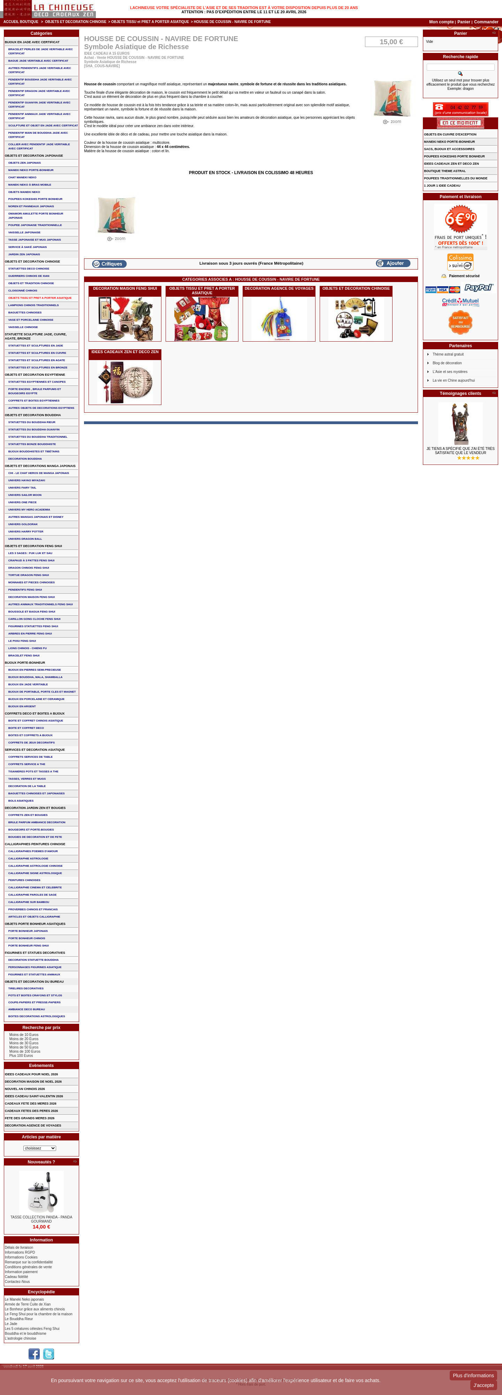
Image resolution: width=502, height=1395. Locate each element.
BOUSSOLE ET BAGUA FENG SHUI (31, 611)
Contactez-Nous (17, 1282)
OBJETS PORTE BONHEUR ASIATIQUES (35, 924)
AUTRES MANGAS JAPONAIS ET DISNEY (35, 517)
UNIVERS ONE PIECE (22, 502)
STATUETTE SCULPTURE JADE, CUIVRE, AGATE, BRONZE (36, 336)
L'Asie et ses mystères (450, 372)
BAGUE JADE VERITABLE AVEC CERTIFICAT (38, 60)
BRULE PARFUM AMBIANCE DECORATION (37, 822)
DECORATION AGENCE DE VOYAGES (279, 288)
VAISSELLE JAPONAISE (24, 232)
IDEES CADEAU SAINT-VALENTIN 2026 (34, 1096)
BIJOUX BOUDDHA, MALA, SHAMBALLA (35, 677)
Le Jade (11, 1324)
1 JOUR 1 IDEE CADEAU (442, 185)
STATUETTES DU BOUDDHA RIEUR (31, 422)
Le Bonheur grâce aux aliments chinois (35, 1309)
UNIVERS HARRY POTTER (25, 531)
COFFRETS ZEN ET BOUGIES (28, 815)
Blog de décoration (447, 363)
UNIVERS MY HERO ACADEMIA (29, 509)
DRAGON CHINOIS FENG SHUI (28, 567)
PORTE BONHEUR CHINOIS (26, 938)
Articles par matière (41, 1137)
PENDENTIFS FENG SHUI (25, 589)
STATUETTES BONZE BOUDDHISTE (32, 444)
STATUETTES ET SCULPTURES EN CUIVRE (37, 352)
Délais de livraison (19, 1247)
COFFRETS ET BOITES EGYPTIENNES (34, 400)
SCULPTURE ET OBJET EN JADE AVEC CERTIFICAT (43, 125)
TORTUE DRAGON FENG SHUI (28, 575)
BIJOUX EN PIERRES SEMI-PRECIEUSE (34, 669)
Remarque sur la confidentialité (29, 1262)
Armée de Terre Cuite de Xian (28, 1304)
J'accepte (483, 1385)
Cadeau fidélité (16, 1277)
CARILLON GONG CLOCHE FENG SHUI (34, 619)
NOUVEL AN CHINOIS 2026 (25, 1089)
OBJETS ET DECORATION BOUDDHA (33, 415)
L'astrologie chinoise (20, 1338)
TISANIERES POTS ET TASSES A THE (33, 771)
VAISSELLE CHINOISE (23, 327)
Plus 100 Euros (21, 1056)
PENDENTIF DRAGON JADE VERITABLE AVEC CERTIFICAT (39, 93)
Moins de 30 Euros (23, 1043)
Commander (486, 22)
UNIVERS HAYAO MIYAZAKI (26, 480)
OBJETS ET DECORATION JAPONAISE (34, 155)
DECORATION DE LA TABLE (27, 786)
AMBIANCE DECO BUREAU (26, 1009)
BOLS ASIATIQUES (20, 800)
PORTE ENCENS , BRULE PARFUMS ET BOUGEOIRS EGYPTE (34, 391)
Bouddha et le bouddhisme (25, 1333)
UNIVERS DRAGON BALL (25, 538)
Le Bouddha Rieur (19, 1319)
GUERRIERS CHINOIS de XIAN (29, 276)
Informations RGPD (20, 1252)
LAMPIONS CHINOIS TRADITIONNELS (33, 305)
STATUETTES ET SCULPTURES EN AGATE (36, 360)
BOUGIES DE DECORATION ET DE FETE (35, 837)
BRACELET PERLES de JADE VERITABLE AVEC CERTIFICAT (40, 51)
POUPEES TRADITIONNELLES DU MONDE (455, 178)
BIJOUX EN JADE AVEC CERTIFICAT (32, 42)
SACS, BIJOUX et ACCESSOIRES (449, 149)
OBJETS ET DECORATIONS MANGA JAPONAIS (40, 466)
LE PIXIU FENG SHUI (22, 640)
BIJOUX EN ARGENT (22, 706)
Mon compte (441, 22)
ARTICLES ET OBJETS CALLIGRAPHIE (34, 916)
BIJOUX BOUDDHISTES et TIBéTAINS (34, 451)
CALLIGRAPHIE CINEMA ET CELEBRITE (35, 887)
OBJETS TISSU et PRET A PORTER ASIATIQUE (150, 22)
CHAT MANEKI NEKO (22, 177)
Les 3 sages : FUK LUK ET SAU (30, 553)
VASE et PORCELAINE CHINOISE (30, 319)
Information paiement (21, 1272)
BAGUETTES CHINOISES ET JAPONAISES (36, 793)
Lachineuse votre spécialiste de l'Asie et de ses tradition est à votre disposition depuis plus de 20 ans (244, 8)
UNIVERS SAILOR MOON (24, 495)
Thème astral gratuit (448, 354)
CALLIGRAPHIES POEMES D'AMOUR (33, 851)
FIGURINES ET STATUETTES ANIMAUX (34, 974)
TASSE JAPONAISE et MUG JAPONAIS (34, 239)
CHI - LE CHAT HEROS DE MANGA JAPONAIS (38, 473)
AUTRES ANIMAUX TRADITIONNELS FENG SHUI (40, 604)
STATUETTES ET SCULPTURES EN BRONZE (38, 367)
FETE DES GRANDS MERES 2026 (30, 1118)
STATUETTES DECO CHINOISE (29, 268)
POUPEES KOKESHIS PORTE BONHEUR (35, 199)
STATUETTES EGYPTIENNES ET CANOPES (37, 381)
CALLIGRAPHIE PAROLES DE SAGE (32, 894)
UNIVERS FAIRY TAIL (22, 487)
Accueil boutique (20, 22)
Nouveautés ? (41, 1162)
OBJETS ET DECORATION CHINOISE (75, 22)
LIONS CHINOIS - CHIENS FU (27, 648)
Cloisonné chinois (22, 290)
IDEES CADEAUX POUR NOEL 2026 (31, 1074)
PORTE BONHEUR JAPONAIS (28, 931)
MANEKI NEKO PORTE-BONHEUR (31, 170)
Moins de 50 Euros (23, 1047)
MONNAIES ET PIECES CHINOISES (31, 582)
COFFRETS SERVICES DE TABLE (30, 756)
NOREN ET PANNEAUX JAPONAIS (31, 206)
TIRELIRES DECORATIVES (26, 988)
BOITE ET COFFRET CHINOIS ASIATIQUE (35, 720)
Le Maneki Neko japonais (24, 1299)
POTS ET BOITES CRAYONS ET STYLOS (35, 995)
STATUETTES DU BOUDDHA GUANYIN (34, 429)
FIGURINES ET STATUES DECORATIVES (35, 952)
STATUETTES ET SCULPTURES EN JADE (35, 345)
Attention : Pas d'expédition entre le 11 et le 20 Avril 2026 (244, 12)
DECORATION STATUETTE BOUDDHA (33, 959)
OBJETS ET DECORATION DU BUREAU (34, 981)
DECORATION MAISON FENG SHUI (125, 288)
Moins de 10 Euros (23, 1035)
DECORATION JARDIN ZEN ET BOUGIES (35, 808)
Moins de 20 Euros (23, 1039)
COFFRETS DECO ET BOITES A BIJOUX (34, 713)
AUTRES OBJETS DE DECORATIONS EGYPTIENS (41, 408)
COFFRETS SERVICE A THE (26, 764)
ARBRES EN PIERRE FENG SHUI (30, 633)
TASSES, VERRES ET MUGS (27, 778)
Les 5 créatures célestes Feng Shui (32, 1329)
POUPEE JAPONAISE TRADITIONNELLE (35, 225)
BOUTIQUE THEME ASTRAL (445, 171)
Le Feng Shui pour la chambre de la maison (39, 1314)
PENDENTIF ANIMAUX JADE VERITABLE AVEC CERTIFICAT (39, 116)
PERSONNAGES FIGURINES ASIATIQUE (35, 967)
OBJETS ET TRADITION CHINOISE (31, 283)
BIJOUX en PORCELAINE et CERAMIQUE (36, 699)
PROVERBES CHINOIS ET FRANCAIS (33, 909)
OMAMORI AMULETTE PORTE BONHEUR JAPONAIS (35, 215)
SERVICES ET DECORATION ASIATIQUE (35, 749)
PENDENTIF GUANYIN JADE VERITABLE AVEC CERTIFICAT (39, 104)
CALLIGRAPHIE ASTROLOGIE (28, 858)
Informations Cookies (21, 1257)
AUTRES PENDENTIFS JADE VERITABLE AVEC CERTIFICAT (39, 70)
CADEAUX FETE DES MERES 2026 (30, 1103)
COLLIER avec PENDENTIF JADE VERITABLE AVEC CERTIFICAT (39, 146)
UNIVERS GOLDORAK (23, 524)
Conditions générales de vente (28, 1267)
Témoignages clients (460, 393)
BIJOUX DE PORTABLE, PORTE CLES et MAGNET (42, 691)
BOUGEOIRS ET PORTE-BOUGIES (31, 829)
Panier (464, 22)
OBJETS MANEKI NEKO (24, 192)
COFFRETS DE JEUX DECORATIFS (31, 742)
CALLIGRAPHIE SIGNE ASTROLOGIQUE (35, 873)
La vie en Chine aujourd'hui (454, 380)
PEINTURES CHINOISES (24, 880)
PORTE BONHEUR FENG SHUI (28, 945)
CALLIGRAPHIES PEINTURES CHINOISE (35, 844)
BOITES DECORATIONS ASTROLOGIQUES (36, 1016)
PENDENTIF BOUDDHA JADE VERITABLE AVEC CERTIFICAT (40, 81)
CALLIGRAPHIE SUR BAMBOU (28, 902)
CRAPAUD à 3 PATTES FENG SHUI (31, 560)
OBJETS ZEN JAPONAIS (24, 162)
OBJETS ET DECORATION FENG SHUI (33, 546)
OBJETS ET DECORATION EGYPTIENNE (35, 374)
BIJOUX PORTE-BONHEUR (25, 662)
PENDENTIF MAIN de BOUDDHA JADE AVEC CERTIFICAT (38, 135)
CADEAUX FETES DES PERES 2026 (31, 1111)
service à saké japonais (27, 247)
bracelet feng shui (23, 655)
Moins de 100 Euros (24, 1051)
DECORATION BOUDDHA (25, 458)
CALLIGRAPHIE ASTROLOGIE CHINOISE (35, 865)
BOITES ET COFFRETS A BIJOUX (30, 735)
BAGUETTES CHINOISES (25, 312)
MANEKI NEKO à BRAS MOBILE (29, 184)
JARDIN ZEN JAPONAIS (24, 254)
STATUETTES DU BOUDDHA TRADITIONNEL (38, 436)
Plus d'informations (473, 1375)
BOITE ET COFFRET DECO (26, 728)
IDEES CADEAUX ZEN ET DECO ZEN (125, 352)
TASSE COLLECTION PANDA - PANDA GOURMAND (41, 1219)
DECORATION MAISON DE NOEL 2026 (33, 1081)
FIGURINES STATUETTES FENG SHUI (33, 626)
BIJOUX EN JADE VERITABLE (28, 684)
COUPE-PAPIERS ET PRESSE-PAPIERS (34, 1002)
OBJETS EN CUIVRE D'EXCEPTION (450, 134)
